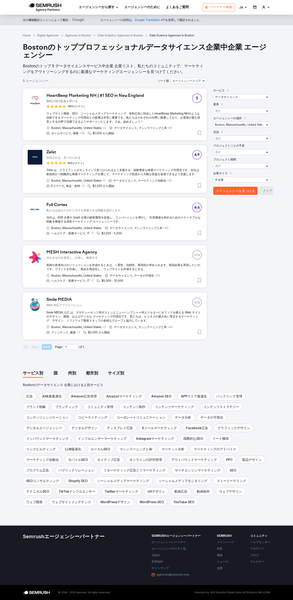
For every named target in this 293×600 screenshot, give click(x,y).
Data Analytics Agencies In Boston (120, 35)
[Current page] (70, 347)
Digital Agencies (48, 35)
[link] (142, 7)
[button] (243, 7)
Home (27, 35)
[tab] (33, 373)
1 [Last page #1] (83, 347)
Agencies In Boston (78, 35)
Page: (59, 347)
